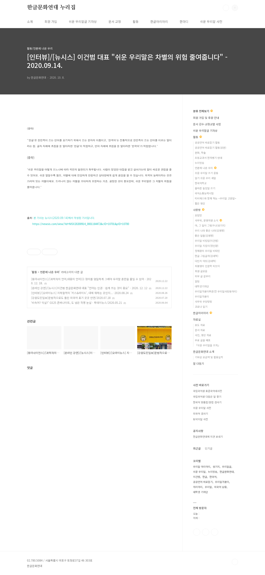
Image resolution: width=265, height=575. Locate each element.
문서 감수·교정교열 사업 (207, 124)
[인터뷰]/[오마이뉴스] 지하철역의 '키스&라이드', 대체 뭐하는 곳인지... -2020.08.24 (80, 293)
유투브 (214, 532)
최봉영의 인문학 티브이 (207, 266)
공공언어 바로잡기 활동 (207, 142)
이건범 (196, 477)
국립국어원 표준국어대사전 (207, 391)
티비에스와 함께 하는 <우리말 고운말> (215, 198)
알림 (197, 281)
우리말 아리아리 (201, 466)
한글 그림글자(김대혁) (206, 256)
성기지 (216, 466)
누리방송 (199, 163)
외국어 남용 (220, 487)
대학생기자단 (202, 286)
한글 (204, 477)
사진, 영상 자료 (203, 335)
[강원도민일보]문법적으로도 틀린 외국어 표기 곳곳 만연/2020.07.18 (71, 298)
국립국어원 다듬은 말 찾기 (207, 396)
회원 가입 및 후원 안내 (206, 118)
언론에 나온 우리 (49, 272)
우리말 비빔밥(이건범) (206, 241)
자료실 (197, 319)
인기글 (208, 448)
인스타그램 (205, 532)
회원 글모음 (201, 271)
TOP (235, 562)
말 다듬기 (198, 363)
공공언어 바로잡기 (203, 482)
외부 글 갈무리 (202, 276)
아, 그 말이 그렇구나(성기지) (210, 225)
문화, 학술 (200, 153)
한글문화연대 (227, 472)
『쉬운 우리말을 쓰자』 (207, 345)
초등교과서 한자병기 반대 (208, 158)
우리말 (208, 487)
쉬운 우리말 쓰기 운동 (206, 173)
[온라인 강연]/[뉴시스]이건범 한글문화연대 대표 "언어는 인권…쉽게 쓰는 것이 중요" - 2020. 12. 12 (89, 288)
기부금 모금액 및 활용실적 (209, 357)
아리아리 (197, 487)
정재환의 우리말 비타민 (207, 251)
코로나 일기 (201, 306)
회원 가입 (51, 21)
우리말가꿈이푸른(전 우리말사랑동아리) (216, 291)
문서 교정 (114, 21)
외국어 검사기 (200, 413)
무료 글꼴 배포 (202, 340)
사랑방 (198, 210)
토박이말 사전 (200, 419)
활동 (136, 21)
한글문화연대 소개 (203, 352)
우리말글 (226, 466)
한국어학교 (201, 183)
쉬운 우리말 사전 (211, 21)
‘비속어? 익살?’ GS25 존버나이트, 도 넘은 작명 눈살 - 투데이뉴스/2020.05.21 (76, 303)
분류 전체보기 (203, 111)
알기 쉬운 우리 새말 (205, 178)
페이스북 (196, 532)
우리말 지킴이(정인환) (206, 246)
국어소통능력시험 (204, 193)
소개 (30, 21)
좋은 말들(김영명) (204, 235)
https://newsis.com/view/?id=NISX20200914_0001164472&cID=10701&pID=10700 (80, 224)
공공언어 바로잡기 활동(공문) (210, 147)
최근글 (197, 448)
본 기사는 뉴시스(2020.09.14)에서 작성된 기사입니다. (64, 218)
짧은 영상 (200, 203)
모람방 (198, 215)
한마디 (184, 21)
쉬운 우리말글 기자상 (83, 21)
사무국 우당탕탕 (203, 301)
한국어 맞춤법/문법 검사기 (207, 402)
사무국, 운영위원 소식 (208, 220)
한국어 (213, 477)
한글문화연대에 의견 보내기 (208, 436)
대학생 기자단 (200, 492)
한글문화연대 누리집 (51, 7)
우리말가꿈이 (202, 296)
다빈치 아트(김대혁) (205, 261)
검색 (226, 8)
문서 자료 (200, 330)
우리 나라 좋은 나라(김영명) (210, 230)
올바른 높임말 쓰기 (205, 188)
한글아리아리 (159, 21)
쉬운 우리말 (199, 472)
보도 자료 (200, 325)
